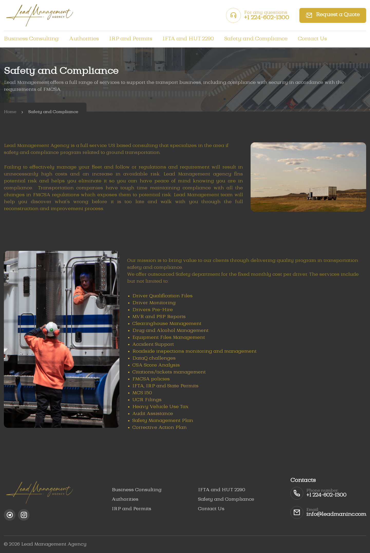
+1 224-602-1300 (266, 18)
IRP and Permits (130, 39)
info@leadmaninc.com (336, 514)
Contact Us (312, 39)
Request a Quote (333, 15)
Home (10, 112)
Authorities (84, 39)
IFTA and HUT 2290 (188, 39)
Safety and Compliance (256, 39)
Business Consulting (31, 39)
